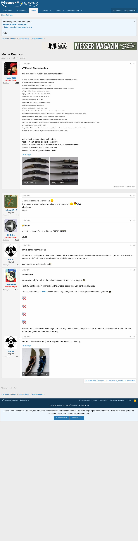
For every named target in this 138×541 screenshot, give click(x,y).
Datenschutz (103, 520)
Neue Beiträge (7, 15)
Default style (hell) (10, 520)
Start (130, 520)
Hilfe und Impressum (118, 520)
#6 (134, 418)
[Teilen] (130, 102)
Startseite (7, 10)
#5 (134, 351)
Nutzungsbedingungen (88, 520)
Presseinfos (21, 10)
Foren (33, 10)
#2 (134, 277)
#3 (134, 302)
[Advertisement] (69, 56)
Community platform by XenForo (69, 525)
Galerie (57, 10)
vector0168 (7, 97)
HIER (44, 372)
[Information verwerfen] (134, 21)
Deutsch (24, 520)
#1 (134, 102)
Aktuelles (44, 10)
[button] (50, 10)
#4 (134, 326)
